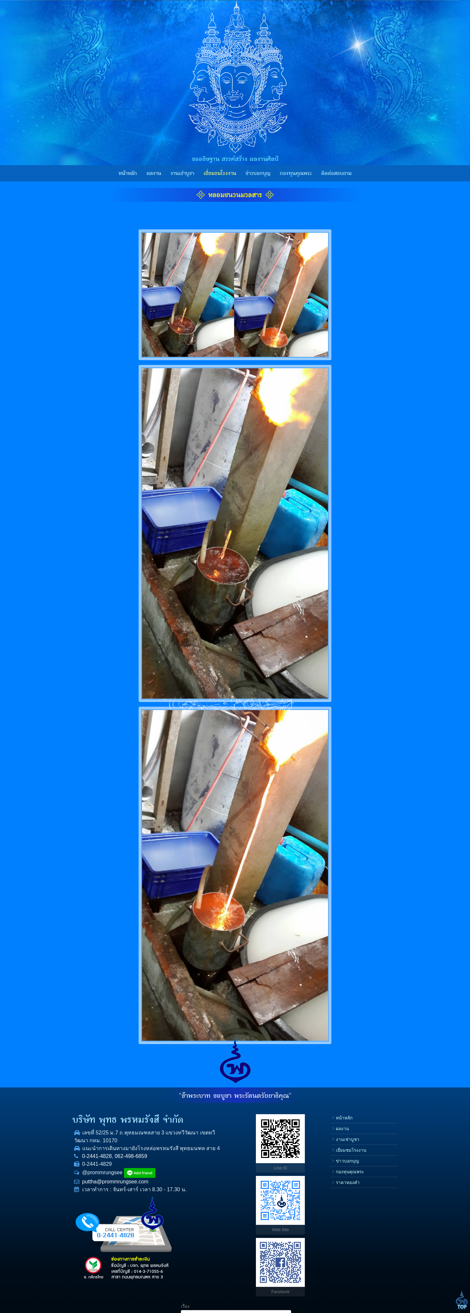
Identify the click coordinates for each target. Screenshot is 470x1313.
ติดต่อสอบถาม (336, 173)
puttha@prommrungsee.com (103, 1189)
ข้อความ (329, 1197)
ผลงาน (154, 173)
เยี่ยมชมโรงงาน (220, 173)
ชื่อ (324, 1135)
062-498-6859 (118, 1164)
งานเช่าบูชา (182, 173)
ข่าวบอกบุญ (258, 173)
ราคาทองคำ (288, 1182)
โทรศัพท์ (329, 1155)
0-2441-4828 (84, 1164)
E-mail (327, 1176)
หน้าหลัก (127, 173)
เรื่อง (325, 1114)
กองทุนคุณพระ (296, 173)
